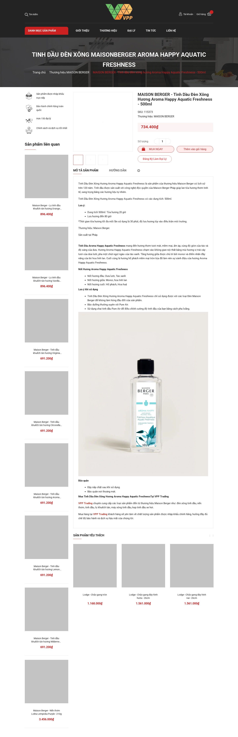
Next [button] (213, 535)
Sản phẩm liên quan (42, 144)
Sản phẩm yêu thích (88, 535)
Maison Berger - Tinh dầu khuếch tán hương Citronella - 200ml (46, 425)
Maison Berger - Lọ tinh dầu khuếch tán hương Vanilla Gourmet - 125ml (46, 280)
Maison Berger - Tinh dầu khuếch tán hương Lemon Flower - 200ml (46, 569)
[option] (103, 122)
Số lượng (143, 141)
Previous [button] (209, 535)
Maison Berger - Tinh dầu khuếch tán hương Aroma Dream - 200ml (46, 497)
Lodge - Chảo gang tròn (95, 594)
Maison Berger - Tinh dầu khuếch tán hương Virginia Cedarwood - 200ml (46, 353)
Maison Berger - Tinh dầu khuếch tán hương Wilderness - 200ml (46, 641)
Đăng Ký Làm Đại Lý (155, 158)
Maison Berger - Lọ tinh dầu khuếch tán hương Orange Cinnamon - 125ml (46, 208)
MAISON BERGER (164, 116)
